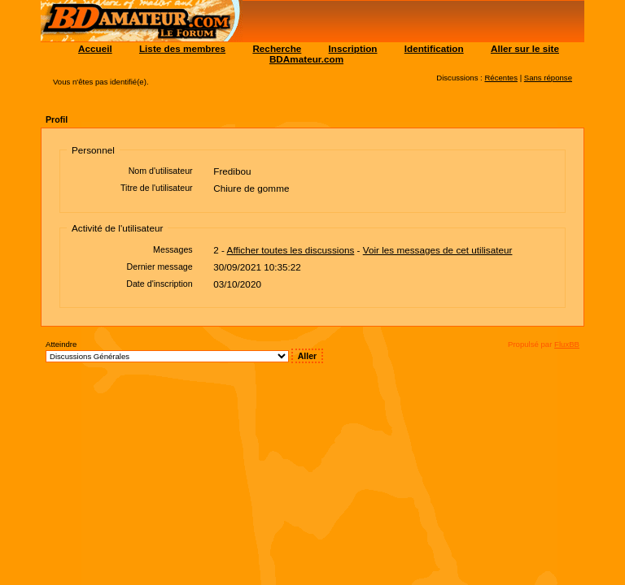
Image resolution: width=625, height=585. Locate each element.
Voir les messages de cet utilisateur (438, 250)
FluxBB (566, 344)
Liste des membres (182, 48)
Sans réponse (548, 77)
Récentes (501, 77)
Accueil (95, 48)
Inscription (353, 48)
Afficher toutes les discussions (291, 250)
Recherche (276, 48)
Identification (434, 48)
